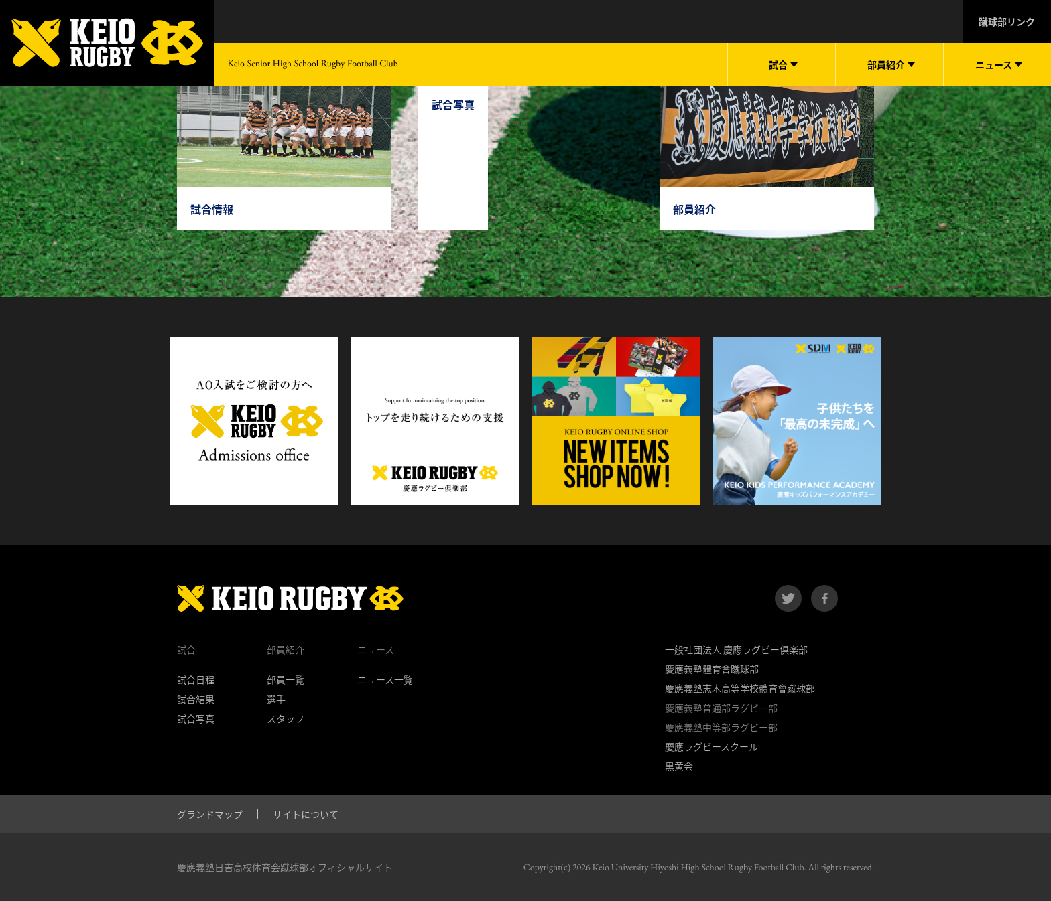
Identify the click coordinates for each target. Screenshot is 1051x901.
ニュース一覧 (385, 679)
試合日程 (195, 679)
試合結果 (195, 699)
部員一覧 (285, 679)
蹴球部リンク (1007, 21)
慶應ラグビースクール (711, 746)
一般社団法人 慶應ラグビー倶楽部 (736, 649)
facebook (824, 598)
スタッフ (285, 718)
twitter (788, 598)
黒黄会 (679, 765)
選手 (276, 699)
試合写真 (195, 718)
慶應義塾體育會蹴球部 (712, 668)
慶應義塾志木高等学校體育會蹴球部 (740, 688)
